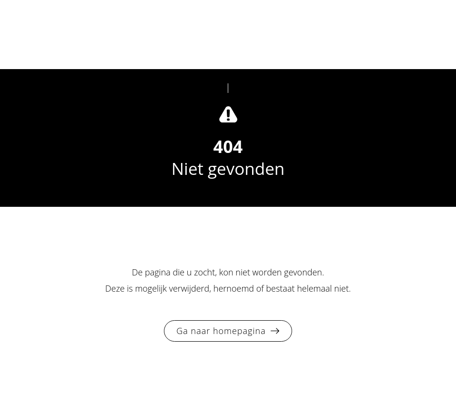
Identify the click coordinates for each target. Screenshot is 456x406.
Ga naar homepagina (220, 330)
